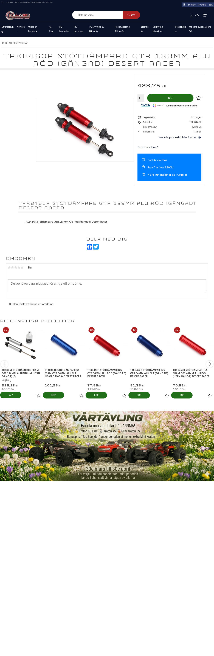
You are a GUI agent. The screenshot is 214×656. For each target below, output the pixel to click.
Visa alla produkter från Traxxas (177, 137)
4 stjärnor (18, 267)
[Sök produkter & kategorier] (97, 15)
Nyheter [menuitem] (21, 29)
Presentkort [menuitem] (180, 29)
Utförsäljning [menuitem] (7, 29)
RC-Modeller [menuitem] (64, 29)
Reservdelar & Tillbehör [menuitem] (122, 29)
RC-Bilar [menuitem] (51, 29)
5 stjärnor (22, 267)
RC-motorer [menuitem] (78, 29)
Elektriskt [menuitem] (145, 29)
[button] (197, 15)
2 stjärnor (12, 267)
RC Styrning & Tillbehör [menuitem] (96, 29)
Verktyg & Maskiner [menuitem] (158, 29)
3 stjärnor (15, 267)
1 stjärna (9, 267)
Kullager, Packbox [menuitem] (32, 29)
